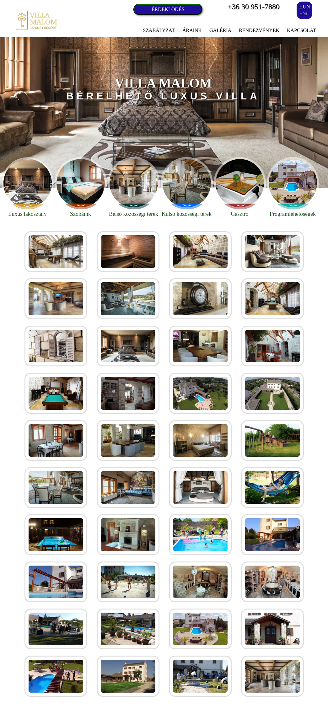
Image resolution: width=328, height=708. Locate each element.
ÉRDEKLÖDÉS (168, 9)
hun (304, 6)
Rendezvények (259, 30)
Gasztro (240, 187)
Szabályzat (159, 30)
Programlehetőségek (293, 187)
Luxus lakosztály (28, 187)
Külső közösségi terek (187, 187)
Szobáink (81, 187)
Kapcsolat (301, 30)
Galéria (220, 30)
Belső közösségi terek (134, 187)
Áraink (192, 30)
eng (304, 13)
